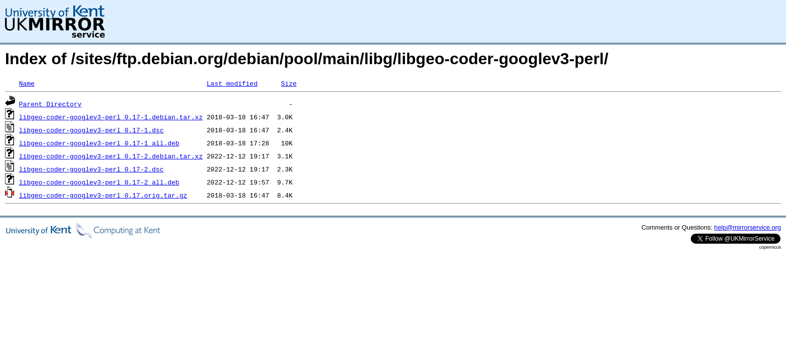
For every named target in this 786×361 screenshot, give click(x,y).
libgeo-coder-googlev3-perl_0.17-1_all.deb (99, 142)
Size (288, 83)
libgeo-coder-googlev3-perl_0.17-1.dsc (91, 129)
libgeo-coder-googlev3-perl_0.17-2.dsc (91, 168)
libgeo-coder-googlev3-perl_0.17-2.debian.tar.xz (111, 155)
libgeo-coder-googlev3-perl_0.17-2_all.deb (99, 182)
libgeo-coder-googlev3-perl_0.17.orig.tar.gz (103, 195)
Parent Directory (50, 103)
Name (27, 83)
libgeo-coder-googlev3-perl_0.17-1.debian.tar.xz (111, 116)
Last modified (232, 83)
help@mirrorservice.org (747, 227)
